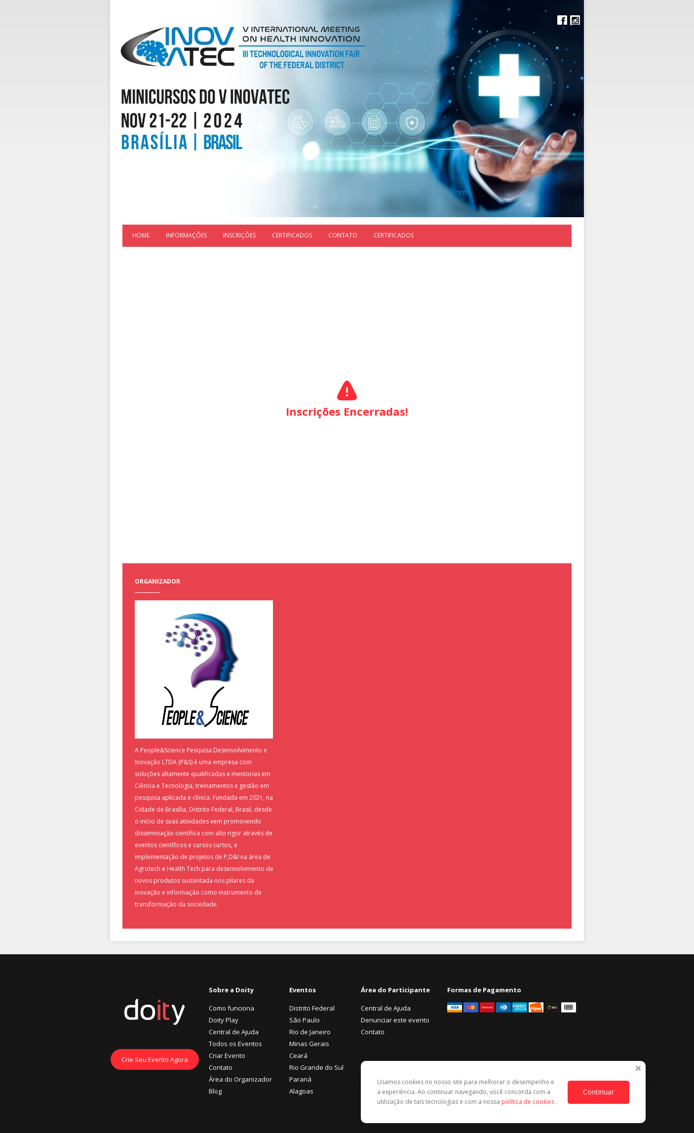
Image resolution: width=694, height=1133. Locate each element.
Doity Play (223, 1020)
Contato (342, 235)
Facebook (562, 20)
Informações (186, 235)
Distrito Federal (312, 1008)
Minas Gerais (309, 1043)
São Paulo (304, 1020)
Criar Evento (227, 1055)
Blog (215, 1091)
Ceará (298, 1055)
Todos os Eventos (235, 1043)
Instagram (575, 20)
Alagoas (301, 1091)
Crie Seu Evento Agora (154, 1059)
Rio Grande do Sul (316, 1067)
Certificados (292, 235)
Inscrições (239, 235)
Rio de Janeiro (310, 1031)
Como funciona (231, 1008)
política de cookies (528, 1101)
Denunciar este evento (395, 1020)
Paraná (300, 1079)
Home (141, 235)
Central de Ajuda (234, 1031)
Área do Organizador (240, 1079)
